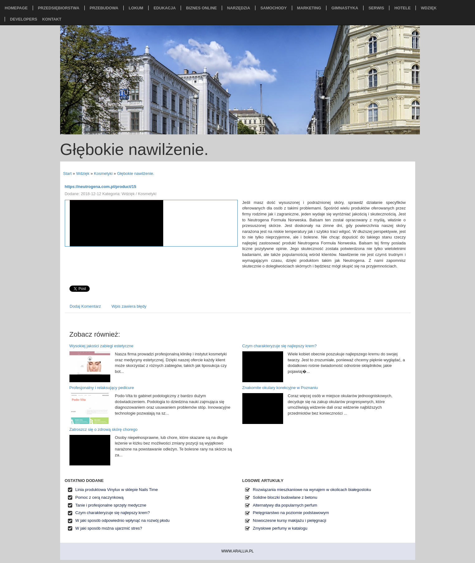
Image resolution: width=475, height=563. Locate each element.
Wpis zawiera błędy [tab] (129, 306)
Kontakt (51, 19)
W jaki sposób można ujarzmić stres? (108, 528)
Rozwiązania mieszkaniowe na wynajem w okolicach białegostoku (312, 489)
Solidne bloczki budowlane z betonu (285, 497)
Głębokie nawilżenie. (135, 173)
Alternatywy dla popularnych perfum (285, 505)
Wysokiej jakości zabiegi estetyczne (101, 346)
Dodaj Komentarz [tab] (85, 306)
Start (67, 173)
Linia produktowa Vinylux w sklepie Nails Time (116, 489)
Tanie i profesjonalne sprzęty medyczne (110, 505)
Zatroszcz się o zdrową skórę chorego (103, 429)
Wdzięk (82, 173)
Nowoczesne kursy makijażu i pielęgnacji (289, 520)
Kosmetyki (103, 173)
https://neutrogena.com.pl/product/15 (100, 186)
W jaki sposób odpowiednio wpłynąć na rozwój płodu (122, 520)
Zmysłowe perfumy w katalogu (280, 528)
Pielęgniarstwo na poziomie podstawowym (291, 512)
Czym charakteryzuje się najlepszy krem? (279, 346)
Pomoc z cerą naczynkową (99, 497)
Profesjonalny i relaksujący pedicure (101, 387)
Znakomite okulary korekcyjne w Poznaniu (280, 387)
